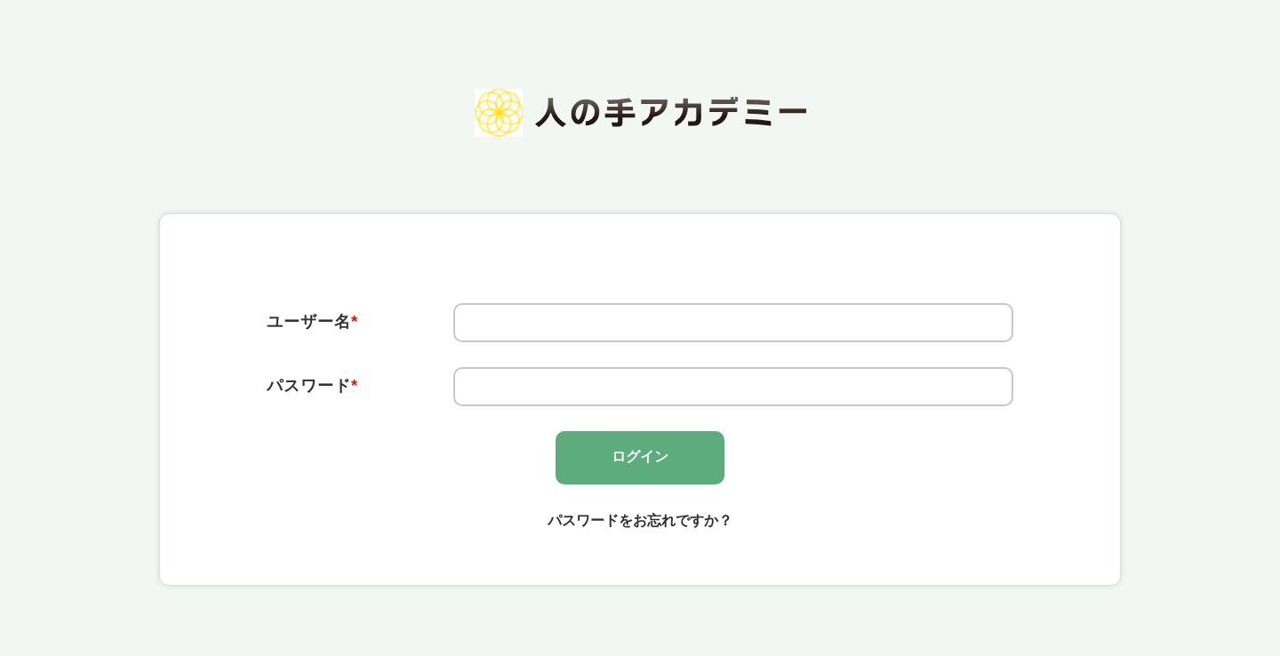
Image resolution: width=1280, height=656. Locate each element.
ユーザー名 (312, 322)
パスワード (312, 386)
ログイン (640, 456)
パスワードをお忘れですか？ (640, 520)
